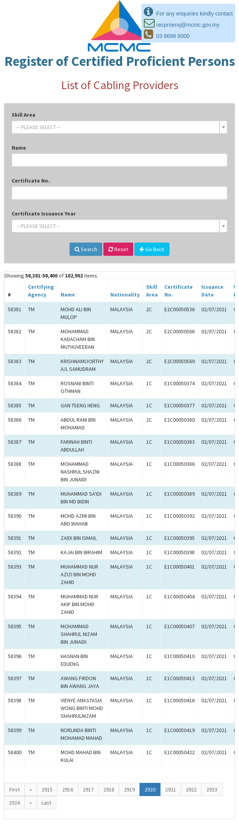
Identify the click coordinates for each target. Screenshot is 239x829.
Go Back (152, 249)
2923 (211, 789)
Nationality (125, 294)
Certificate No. (31, 180)
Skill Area (23, 114)
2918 (108, 789)
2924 (14, 802)
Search (86, 249)
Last (46, 802)
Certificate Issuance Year (44, 213)
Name (19, 147)
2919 (129, 789)
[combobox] (119, 127)
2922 (191, 789)
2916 (67, 789)
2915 (47, 789)
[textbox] (117, 127)
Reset (118, 249)
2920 (150, 789)
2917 (88, 789)
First (14, 789)
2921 (170, 789)
